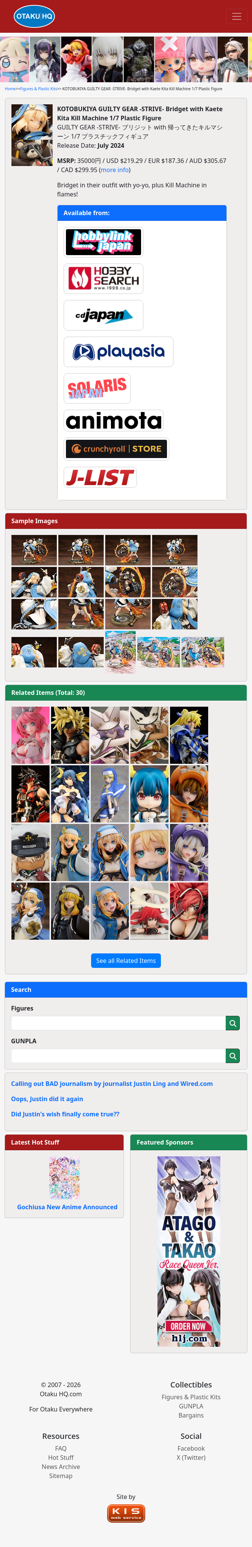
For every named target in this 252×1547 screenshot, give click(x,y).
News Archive (61, 1466)
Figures (22, 1008)
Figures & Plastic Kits (38, 88)
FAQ (60, 1448)
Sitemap (61, 1476)
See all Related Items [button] (126, 960)
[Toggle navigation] (236, 16)
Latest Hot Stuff (35, 1142)
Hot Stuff (61, 1457)
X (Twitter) (191, 1457)
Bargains (191, 1415)
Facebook (191, 1448)
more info (114, 170)
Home (10, 88)
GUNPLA (24, 1041)
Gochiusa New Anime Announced (67, 1207)
